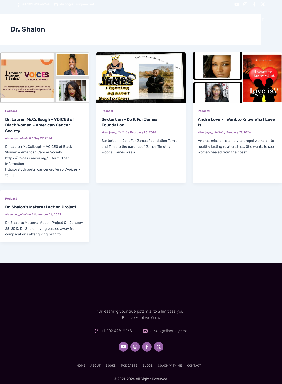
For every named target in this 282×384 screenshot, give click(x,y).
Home (103, 20)
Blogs (194, 20)
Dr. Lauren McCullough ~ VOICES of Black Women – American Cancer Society (42, 125)
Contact (256, 20)
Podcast (11, 111)
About (123, 20)
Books (145, 20)
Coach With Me (224, 20)
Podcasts (170, 20)
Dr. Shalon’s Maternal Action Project (43, 206)
